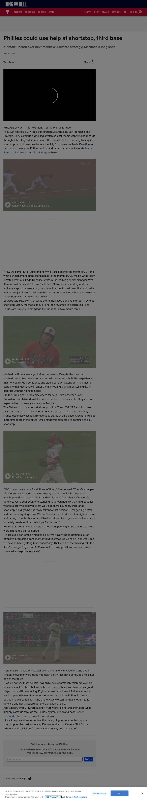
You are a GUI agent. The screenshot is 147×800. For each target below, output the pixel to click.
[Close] (142, 793)
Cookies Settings (99, 793)
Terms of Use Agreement (76, 797)
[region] (73, 793)
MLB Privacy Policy (53, 797)
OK (119, 793)
